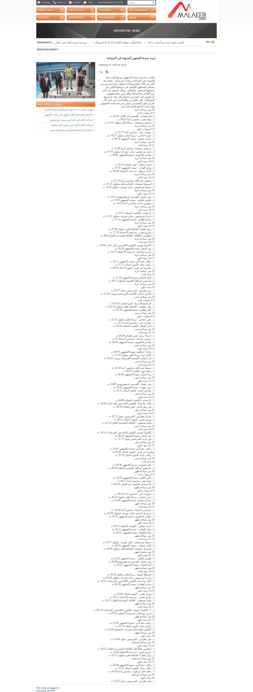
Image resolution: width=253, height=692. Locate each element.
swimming (41, 690)
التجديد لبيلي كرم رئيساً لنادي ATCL (164, 42)
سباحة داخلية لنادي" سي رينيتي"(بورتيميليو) (73, 125)
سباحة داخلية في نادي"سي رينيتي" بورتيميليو (72, 119)
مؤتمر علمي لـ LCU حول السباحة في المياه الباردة (69, 109)
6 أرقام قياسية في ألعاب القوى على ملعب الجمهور (69, 114)
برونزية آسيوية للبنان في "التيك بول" (66, 42)
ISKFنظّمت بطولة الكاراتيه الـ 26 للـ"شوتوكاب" (115, 42)
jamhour (51, 690)
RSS (208, 42)
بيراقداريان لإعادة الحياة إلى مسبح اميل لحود (72, 130)
